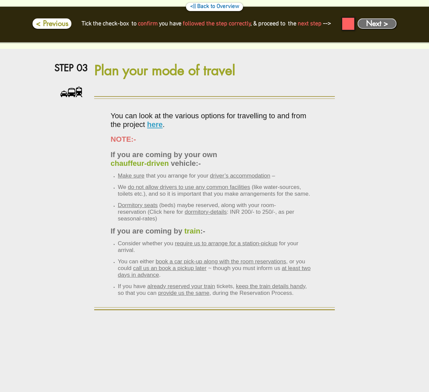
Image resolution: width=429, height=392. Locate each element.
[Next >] (377, 23)
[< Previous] (52, 23)
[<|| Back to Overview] (214, 7)
